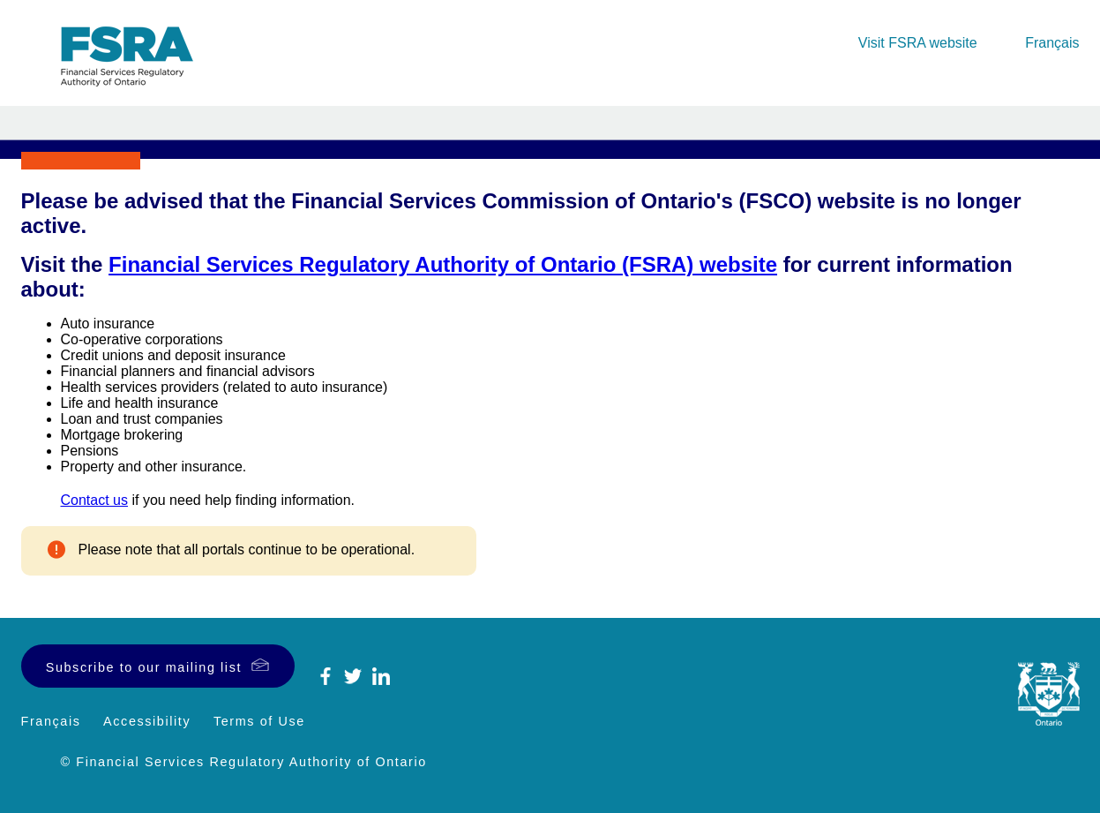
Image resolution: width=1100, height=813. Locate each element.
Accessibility (147, 721)
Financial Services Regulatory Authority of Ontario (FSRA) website (443, 264)
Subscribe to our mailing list (144, 667)
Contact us (94, 500)
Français (1052, 42)
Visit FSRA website (917, 42)
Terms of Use (259, 721)
